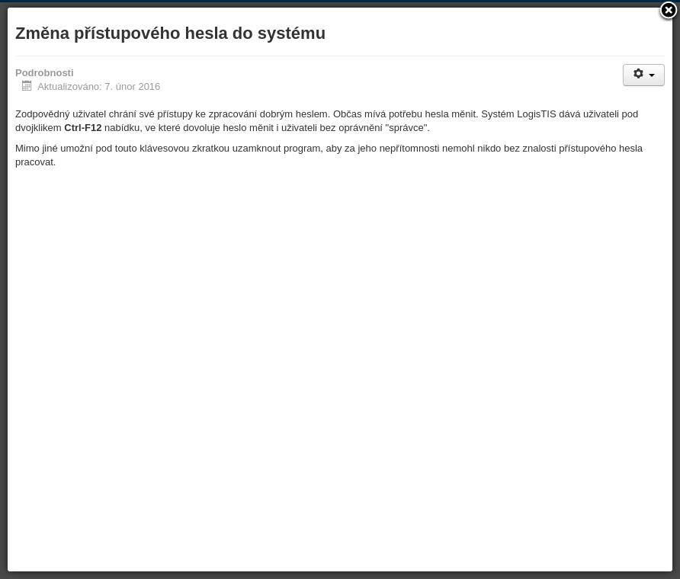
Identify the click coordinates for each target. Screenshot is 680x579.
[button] (668, 11)
